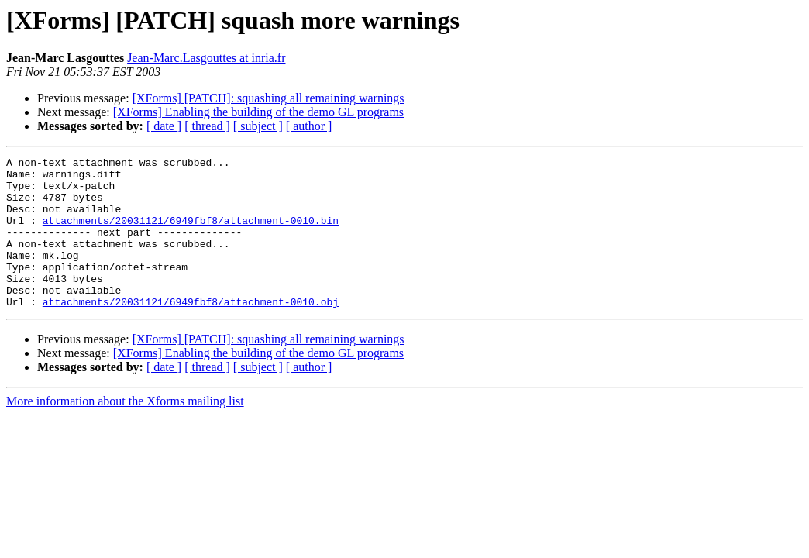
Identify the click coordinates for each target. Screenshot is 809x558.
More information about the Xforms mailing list (125, 431)
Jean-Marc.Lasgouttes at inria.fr (206, 57)
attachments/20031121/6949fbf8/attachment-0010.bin (191, 234)
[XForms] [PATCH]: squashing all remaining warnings (268, 98)
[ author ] (309, 126)
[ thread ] (207, 126)
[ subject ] (258, 126)
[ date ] (163, 126)
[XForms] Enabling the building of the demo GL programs (258, 112)
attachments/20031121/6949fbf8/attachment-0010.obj (191, 332)
